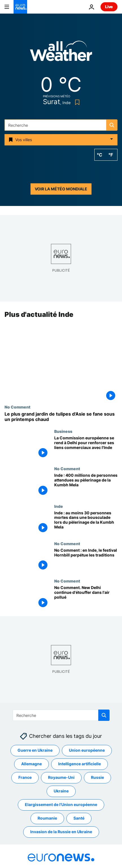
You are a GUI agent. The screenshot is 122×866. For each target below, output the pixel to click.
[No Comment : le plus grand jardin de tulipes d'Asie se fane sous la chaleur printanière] (61, 416)
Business (63, 431)
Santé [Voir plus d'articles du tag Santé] (78, 818)
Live (109, 6)
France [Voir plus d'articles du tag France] (25, 777)
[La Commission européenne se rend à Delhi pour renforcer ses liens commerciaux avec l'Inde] (85, 447)
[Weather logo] (61, 53)
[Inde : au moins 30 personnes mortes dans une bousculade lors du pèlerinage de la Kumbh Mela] (85, 522)
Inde (58, 506)
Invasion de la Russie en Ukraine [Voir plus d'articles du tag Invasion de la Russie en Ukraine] (61, 831)
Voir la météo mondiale (61, 188)
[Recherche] (61, 125)
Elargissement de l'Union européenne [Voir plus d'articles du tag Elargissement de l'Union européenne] (61, 804)
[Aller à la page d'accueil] (20, 7)
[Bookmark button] (76, 102)
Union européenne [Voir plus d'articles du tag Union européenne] (87, 750)
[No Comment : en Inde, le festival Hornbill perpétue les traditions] (85, 560)
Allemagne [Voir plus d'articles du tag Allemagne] (31, 763)
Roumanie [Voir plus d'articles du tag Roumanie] (47, 818)
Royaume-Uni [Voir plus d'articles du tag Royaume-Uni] (61, 777)
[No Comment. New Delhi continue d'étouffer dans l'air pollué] (85, 597)
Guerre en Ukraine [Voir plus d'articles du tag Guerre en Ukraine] (35, 750)
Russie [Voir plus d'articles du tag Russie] (97, 777)
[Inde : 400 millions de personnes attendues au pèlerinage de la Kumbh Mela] (85, 485)
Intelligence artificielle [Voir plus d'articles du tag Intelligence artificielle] (79, 763)
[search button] (111, 125)
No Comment (17, 407)
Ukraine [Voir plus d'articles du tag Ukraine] (61, 790)
